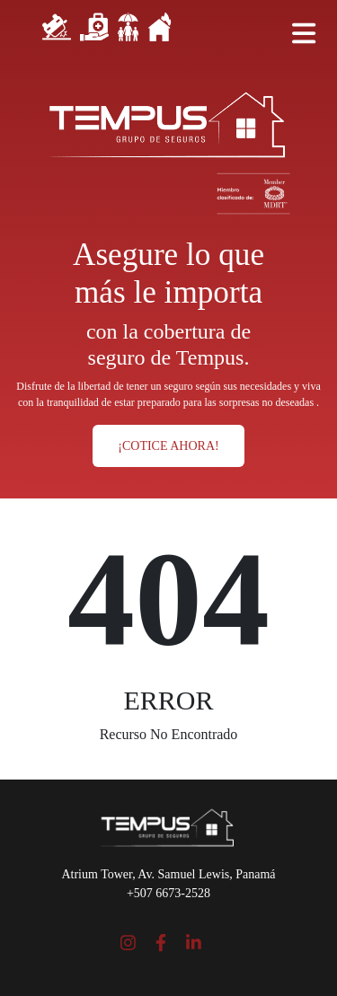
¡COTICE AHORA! (168, 446)
